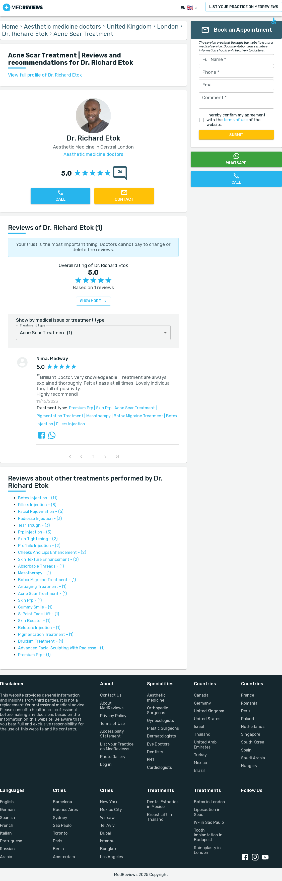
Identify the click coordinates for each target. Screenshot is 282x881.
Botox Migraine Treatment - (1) (47, 579)
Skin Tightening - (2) (37, 538)
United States (207, 718)
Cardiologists (159, 767)
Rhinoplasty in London (207, 850)
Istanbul (107, 841)
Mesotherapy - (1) (34, 573)
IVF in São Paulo (209, 822)
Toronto (60, 833)
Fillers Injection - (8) (37, 504)
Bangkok (108, 848)
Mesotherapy (97, 416)
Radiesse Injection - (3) (40, 518)
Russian (7, 848)
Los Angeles (111, 856)
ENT (151, 759)
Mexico (200, 762)
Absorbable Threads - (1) (41, 566)
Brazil (199, 770)
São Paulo (62, 825)
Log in (106, 764)
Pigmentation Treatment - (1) (45, 634)
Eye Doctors (158, 744)
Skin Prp (102, 407)
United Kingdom (129, 26)
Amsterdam (64, 856)
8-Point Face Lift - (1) (38, 614)
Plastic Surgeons (163, 728)
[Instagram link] (256, 857)
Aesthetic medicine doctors (62, 26)
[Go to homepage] (22, 8)
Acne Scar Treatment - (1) (42, 593)
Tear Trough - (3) (34, 525)
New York (108, 801)
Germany (202, 703)
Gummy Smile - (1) (35, 607)
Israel (199, 726)
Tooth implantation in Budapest (208, 835)
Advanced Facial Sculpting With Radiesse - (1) (61, 648)
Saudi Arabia (253, 758)
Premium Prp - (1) (34, 654)
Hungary (249, 765)
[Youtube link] (266, 857)
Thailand (202, 734)
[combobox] (93, 332)
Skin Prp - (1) (30, 600)
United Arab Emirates (205, 744)
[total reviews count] (119, 173)
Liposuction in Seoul (207, 812)
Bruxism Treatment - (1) (40, 641)
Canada (201, 695)
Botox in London (209, 801)
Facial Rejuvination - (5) (40, 511)
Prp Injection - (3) (34, 532)
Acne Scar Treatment (133, 407)
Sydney (60, 817)
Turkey (200, 755)
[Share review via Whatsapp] (52, 435)
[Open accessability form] (274, 21)
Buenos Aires (65, 809)
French (6, 825)
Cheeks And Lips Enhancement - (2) (52, 552)
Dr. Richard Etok (25, 33)
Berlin (58, 848)
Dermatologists (161, 736)
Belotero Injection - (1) (39, 627)
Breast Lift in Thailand (159, 817)
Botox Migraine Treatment (137, 416)
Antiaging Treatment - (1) (42, 586)
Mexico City (111, 809)
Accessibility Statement (112, 733)
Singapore (250, 734)
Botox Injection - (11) (37, 498)
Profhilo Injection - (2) (39, 545)
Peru (245, 711)
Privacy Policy (113, 715)
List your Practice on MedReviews (116, 746)
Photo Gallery (112, 756)
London (168, 26)
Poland (247, 718)
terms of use (236, 119)
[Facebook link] (246, 857)
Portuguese (11, 841)
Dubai (105, 833)
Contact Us (110, 695)
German (7, 809)
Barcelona (62, 801)
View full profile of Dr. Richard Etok (45, 75)
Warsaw (107, 817)
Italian (6, 833)
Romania (249, 703)
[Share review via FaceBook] (41, 435)
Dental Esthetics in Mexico (162, 804)
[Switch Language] (189, 8)
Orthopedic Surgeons (157, 710)
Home (10, 26)
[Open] (165, 332)
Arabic (6, 856)
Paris (57, 841)
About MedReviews (111, 705)
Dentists (155, 752)
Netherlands (252, 726)
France (247, 695)
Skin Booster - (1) (34, 620)
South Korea (252, 742)
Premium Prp (81, 407)
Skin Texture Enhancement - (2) (48, 559)
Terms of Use (112, 723)
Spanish (7, 817)
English (7, 801)
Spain (246, 750)
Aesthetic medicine (156, 697)
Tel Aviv (107, 825)
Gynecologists (160, 720)
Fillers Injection (69, 424)
